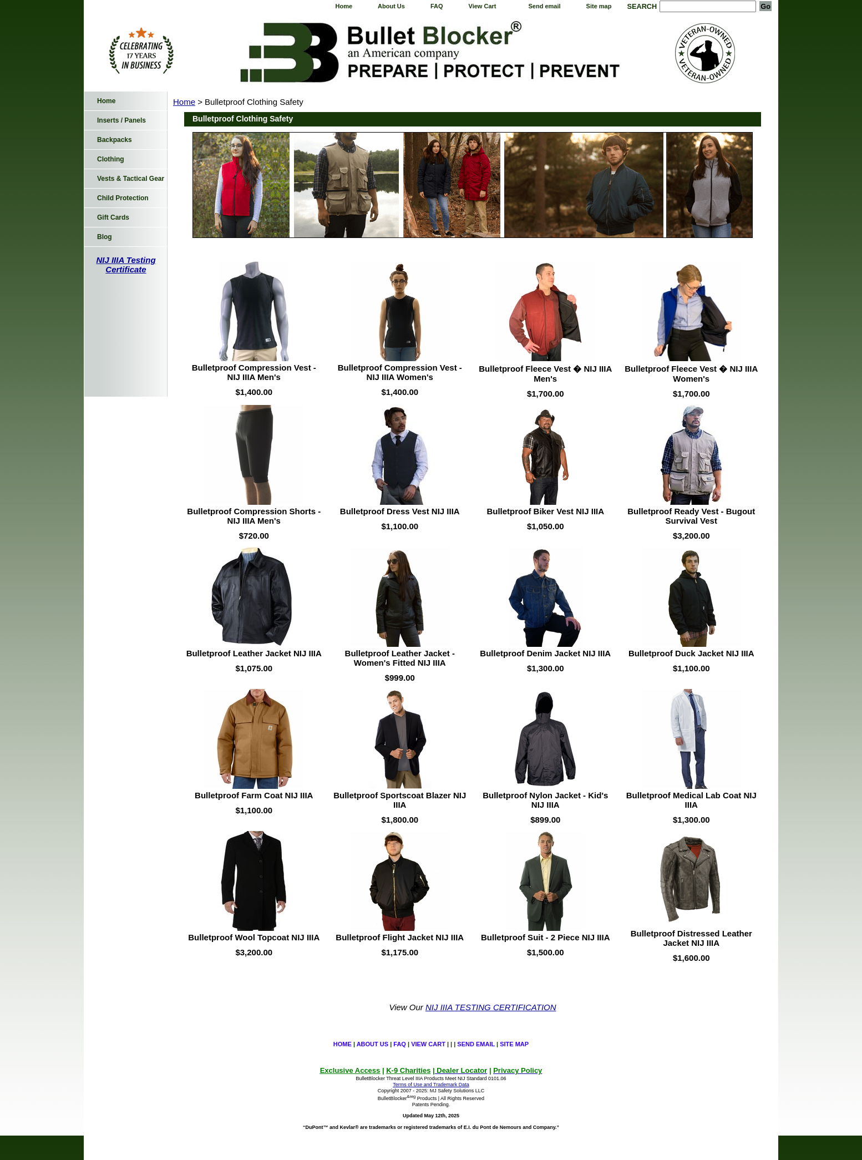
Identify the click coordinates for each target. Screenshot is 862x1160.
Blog (104, 237)
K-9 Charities (408, 1070)
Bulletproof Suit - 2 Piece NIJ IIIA (545, 937)
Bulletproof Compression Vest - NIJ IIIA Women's (400, 372)
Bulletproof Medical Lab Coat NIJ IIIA (691, 800)
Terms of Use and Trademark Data (431, 1084)
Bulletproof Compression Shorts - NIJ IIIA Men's (254, 515)
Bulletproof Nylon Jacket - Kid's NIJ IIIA (545, 800)
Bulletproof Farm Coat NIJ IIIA (254, 795)
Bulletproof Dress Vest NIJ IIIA (400, 511)
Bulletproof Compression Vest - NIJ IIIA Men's (254, 372)
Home (343, 6)
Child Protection (123, 198)
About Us (391, 6)
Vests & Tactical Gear (130, 179)
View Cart (482, 6)
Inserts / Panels (121, 120)
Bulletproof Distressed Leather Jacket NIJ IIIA (691, 938)
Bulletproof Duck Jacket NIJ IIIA (691, 653)
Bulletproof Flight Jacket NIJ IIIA (400, 937)
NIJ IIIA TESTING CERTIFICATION (490, 1007)
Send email (545, 6)
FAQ (436, 6)
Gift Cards (113, 217)
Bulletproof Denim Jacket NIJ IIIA (545, 653)
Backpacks (114, 140)
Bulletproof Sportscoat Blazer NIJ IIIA (399, 800)
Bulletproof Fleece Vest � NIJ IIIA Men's (545, 373)
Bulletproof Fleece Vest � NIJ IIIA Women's (691, 373)
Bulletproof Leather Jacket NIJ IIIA (254, 653)
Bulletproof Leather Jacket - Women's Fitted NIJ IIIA (400, 658)
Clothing (110, 159)
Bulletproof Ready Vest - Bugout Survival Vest (691, 515)
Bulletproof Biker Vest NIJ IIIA (545, 511)
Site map (599, 6)
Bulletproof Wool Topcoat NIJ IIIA (254, 937)
